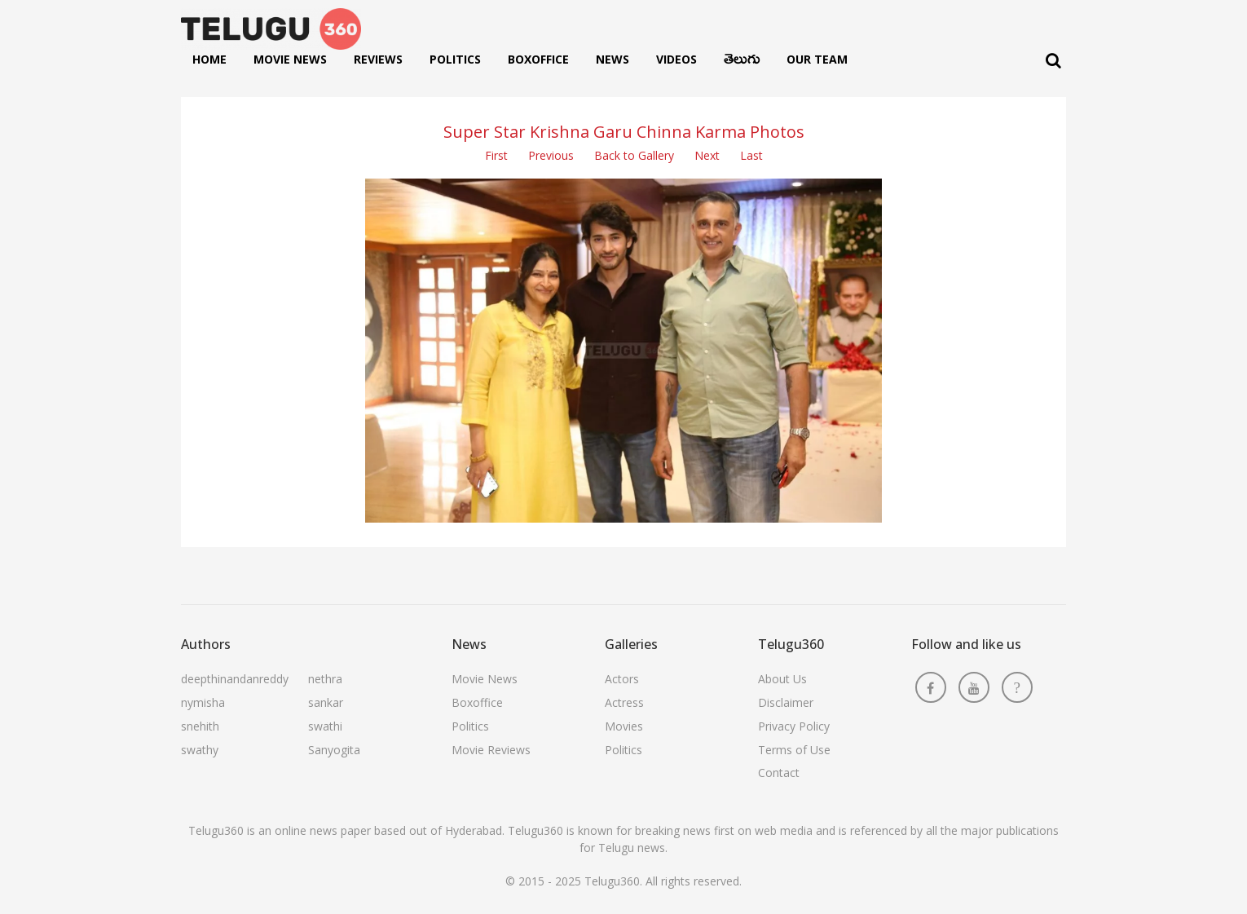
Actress (624, 702)
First (496, 155)
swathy (199, 749)
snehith (200, 726)
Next (707, 155)
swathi (325, 726)
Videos (676, 59)
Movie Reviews (491, 749)
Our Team (817, 59)
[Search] (1053, 61)
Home (209, 59)
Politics (455, 59)
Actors (622, 679)
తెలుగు (742, 63)
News (612, 59)
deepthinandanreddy (235, 679)
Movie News (290, 59)
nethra (325, 679)
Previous (551, 155)
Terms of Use (794, 749)
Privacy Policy (794, 726)
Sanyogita (334, 749)
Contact (779, 772)
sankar (325, 702)
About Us (782, 679)
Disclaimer (785, 702)
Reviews (378, 59)
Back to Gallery (634, 155)
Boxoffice (538, 59)
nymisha (203, 702)
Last (751, 155)
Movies (624, 726)
